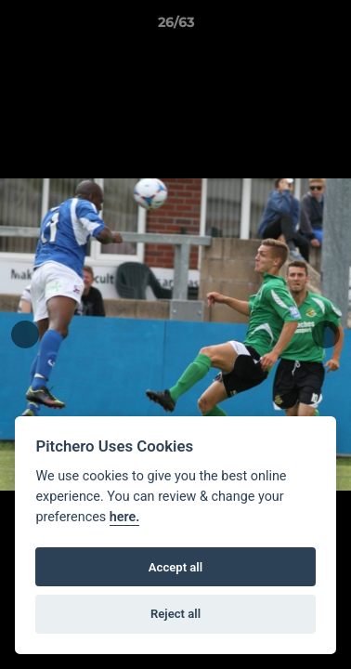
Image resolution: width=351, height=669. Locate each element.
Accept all (175, 567)
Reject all (175, 614)
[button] (329, 27)
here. (125, 517)
